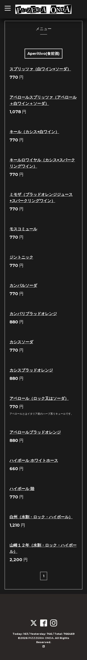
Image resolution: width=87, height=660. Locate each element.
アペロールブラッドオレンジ (35, 432)
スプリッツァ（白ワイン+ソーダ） (40, 69)
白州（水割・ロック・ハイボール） (41, 517)
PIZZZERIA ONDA (41, 638)
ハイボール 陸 (22, 488)
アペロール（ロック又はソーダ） (39, 398)
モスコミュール (23, 229)
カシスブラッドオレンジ (31, 370)
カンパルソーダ (23, 285)
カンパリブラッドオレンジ (33, 313)
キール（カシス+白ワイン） (34, 131)
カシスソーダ (21, 342)
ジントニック (21, 257)
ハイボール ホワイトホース (34, 460)
